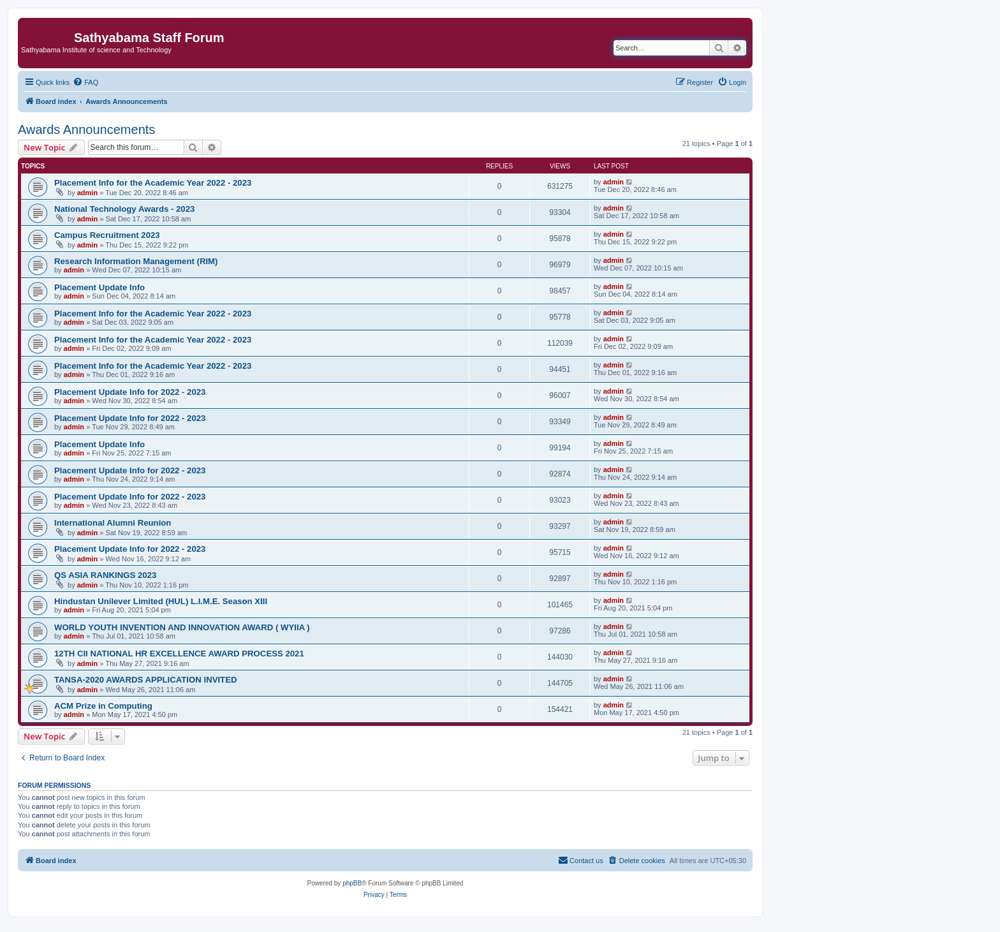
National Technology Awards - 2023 (124, 209)
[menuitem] (85, 82)
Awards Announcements (86, 129)
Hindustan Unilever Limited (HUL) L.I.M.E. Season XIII (160, 601)
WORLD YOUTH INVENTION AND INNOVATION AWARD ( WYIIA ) (182, 627)
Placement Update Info (99, 287)
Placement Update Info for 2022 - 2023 (129, 392)
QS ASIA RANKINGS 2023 (105, 575)
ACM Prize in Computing (103, 706)
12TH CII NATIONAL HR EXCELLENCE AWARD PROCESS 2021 (179, 653)
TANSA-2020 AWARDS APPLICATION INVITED (145, 679)
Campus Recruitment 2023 (107, 235)
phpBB (352, 883)
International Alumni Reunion (112, 523)
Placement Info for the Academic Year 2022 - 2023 (152, 183)
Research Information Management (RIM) (135, 261)
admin (87, 192)
